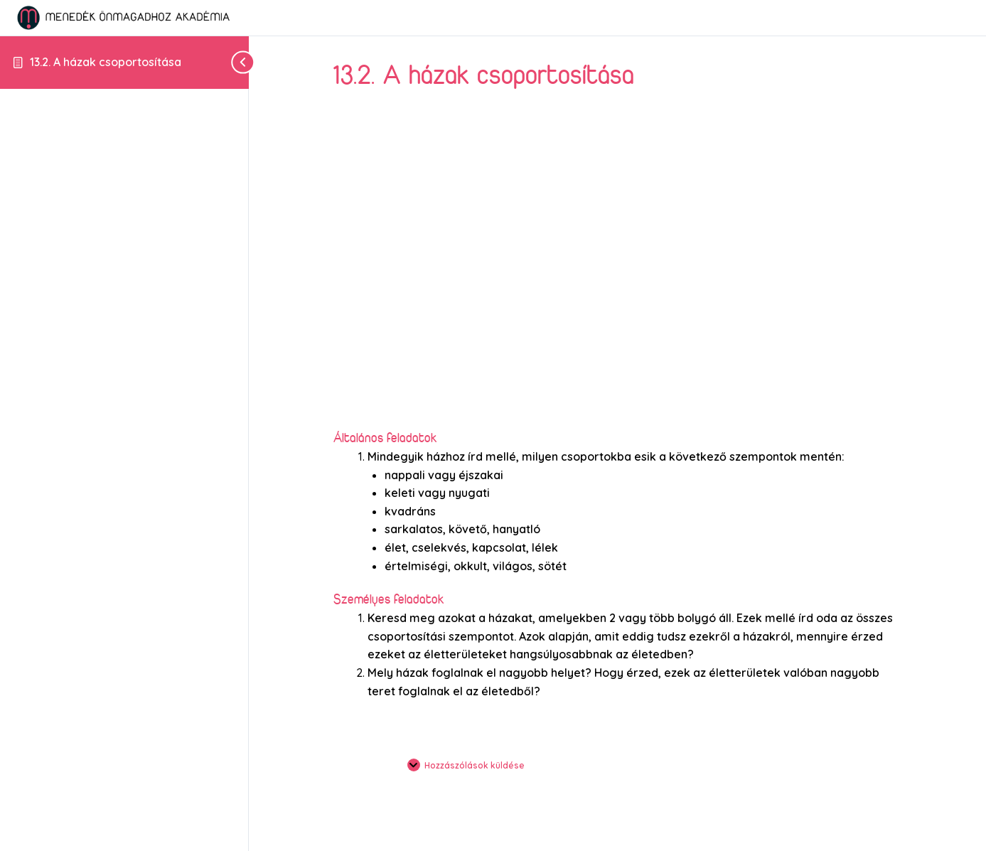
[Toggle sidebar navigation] (234, 62)
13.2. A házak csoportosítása (105, 62)
